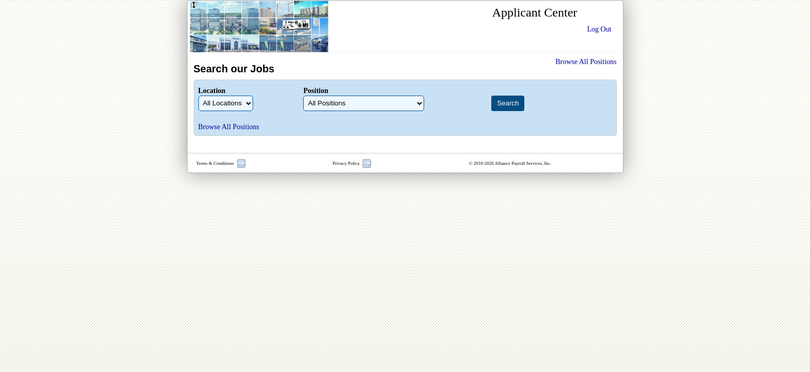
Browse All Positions (585, 62)
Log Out (599, 29)
